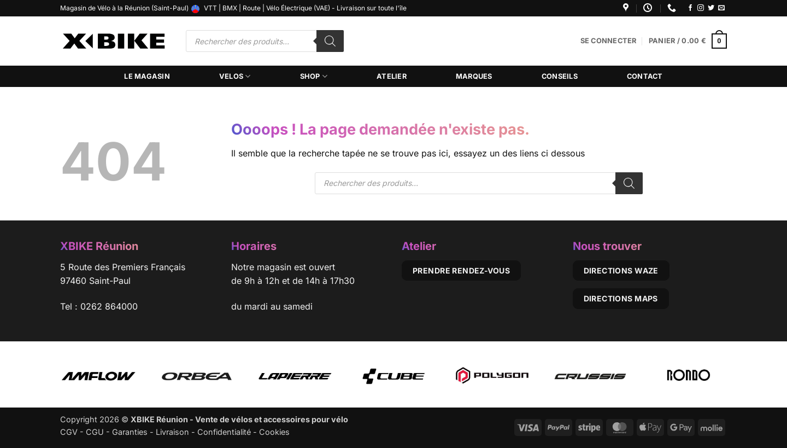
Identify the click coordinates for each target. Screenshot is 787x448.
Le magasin (147, 76)
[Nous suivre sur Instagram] (700, 8)
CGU (95, 432)
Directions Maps (621, 298)
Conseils (560, 76)
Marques (474, 76)
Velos (235, 76)
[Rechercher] (330, 41)
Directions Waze (621, 270)
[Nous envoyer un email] (721, 8)
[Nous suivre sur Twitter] (711, 8)
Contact (645, 76)
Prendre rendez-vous (461, 270)
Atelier (392, 76)
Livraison (172, 432)
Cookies (274, 432)
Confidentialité (224, 432)
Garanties (130, 432)
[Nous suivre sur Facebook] (690, 8)
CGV (69, 432)
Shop (313, 76)
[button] (608, 41)
